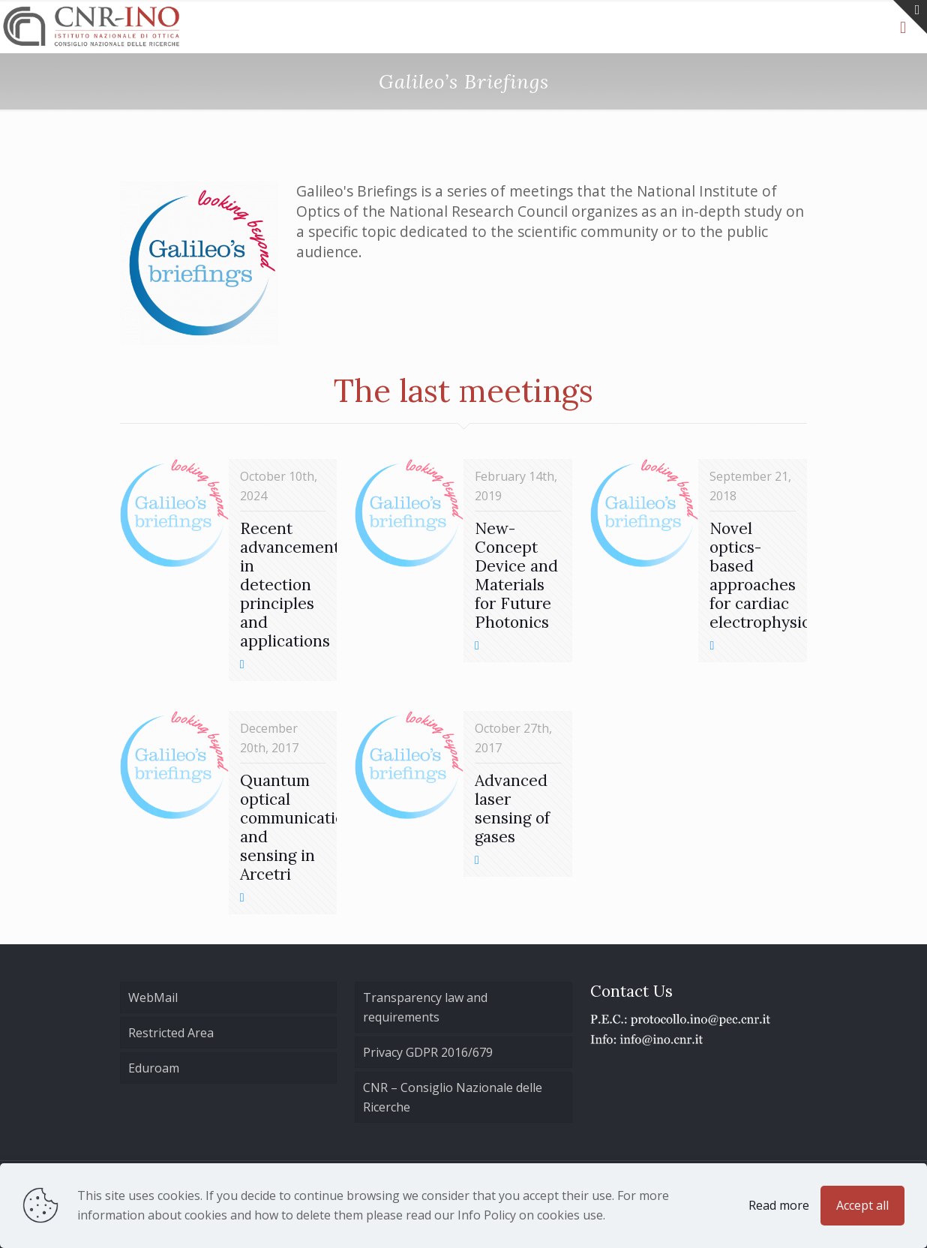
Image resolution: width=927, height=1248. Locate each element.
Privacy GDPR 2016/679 (428, 1052)
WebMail (153, 997)
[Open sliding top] (910, 17)
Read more (778, 1205)
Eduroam (153, 1068)
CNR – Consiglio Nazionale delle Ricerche (452, 1097)
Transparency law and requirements (425, 1007)
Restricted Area (171, 1032)
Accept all (862, 1205)
